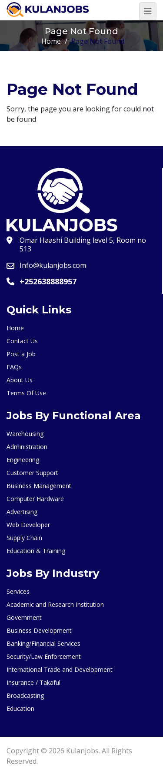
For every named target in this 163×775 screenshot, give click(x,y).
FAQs (14, 367)
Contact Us (22, 341)
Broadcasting (25, 695)
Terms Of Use (26, 393)
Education (20, 708)
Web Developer (28, 525)
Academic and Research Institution (55, 604)
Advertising (22, 512)
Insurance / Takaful (33, 682)
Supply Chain (24, 538)
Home (51, 41)
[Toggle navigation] (147, 11)
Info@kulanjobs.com (53, 265)
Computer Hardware (35, 499)
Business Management (39, 486)
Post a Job (21, 354)
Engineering (23, 460)
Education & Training (36, 551)
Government (24, 617)
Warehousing (25, 434)
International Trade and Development (60, 669)
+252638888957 (48, 281)
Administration (27, 447)
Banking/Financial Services (43, 643)
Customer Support (32, 473)
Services (18, 591)
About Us (20, 380)
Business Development (39, 630)
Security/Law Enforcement (44, 656)
